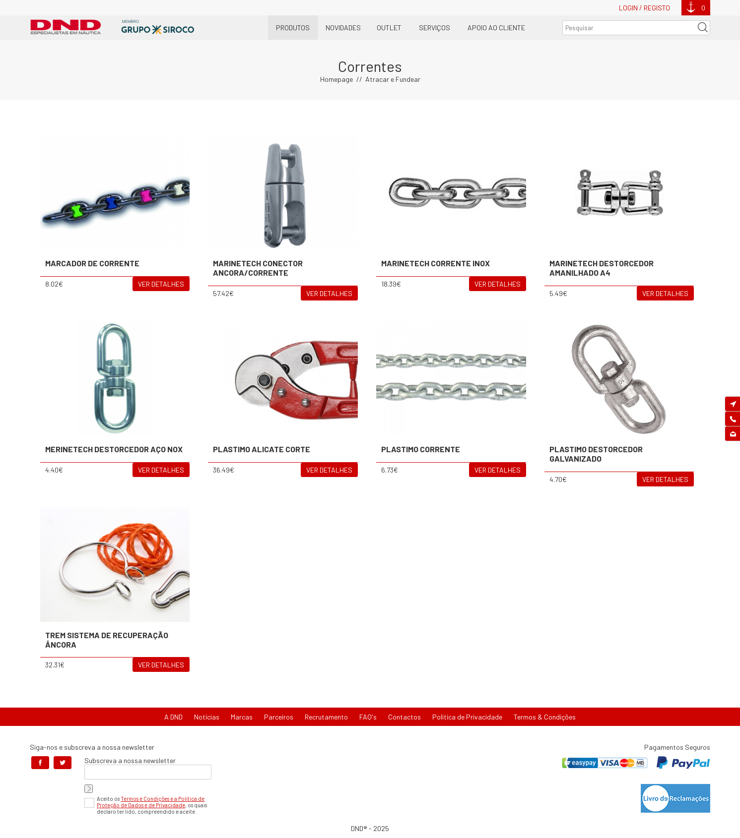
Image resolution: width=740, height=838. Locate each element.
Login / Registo (644, 7)
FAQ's (368, 717)
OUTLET (389, 27)
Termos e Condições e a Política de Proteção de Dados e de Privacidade (150, 801)
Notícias (206, 717)
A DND (173, 717)
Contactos (404, 717)
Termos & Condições (545, 717)
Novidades (343, 27)
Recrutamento (326, 717)
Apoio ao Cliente (496, 27)
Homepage (336, 79)
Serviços (434, 27)
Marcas (242, 717)
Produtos (293, 27)
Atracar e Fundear (392, 79)
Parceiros (278, 717)
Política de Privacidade (467, 717)
